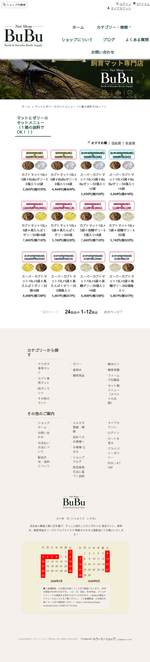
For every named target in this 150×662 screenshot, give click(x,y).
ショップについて (77, 39)
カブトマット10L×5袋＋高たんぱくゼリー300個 (63, 230)
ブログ (109, 39)
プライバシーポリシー (114, 453)
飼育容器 (114, 370)
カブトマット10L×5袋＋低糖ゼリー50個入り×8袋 (92, 230)
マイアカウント (121, 8)
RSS (110, 463)
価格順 (116, 143)
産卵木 (77, 370)
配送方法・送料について (44, 461)
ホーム (78, 27)
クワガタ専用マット (44, 368)
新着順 (130, 143)
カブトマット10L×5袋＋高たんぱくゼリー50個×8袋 (34, 230)
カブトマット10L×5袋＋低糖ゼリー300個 (121, 230)
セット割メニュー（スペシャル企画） (114, 394)
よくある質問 (137, 39)
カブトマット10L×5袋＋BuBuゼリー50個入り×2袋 (34, 179)
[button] (7, 76)
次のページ (112, 312)
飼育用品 (79, 375)
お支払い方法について (44, 447)
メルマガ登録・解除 (79, 427)
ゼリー (77, 364)
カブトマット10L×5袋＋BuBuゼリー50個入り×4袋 (63, 179)
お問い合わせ (102, 52)
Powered (106, 638)
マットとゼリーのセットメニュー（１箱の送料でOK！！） (71, 106)
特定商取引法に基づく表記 (79, 471)
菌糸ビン (114, 364)
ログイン (125, 4)
